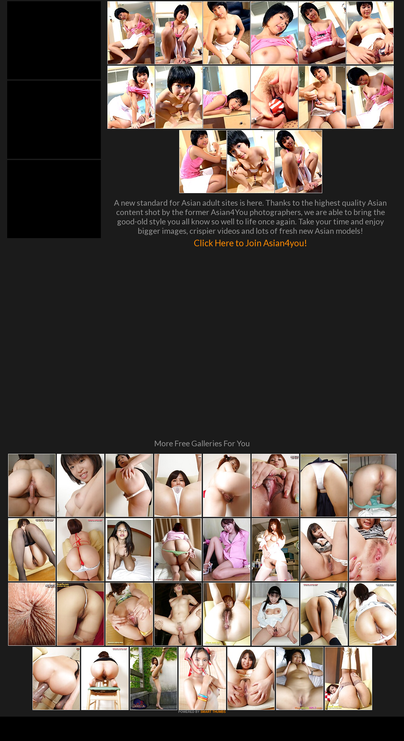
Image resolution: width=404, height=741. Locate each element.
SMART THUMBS (213, 626)
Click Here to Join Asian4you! (250, 241)
